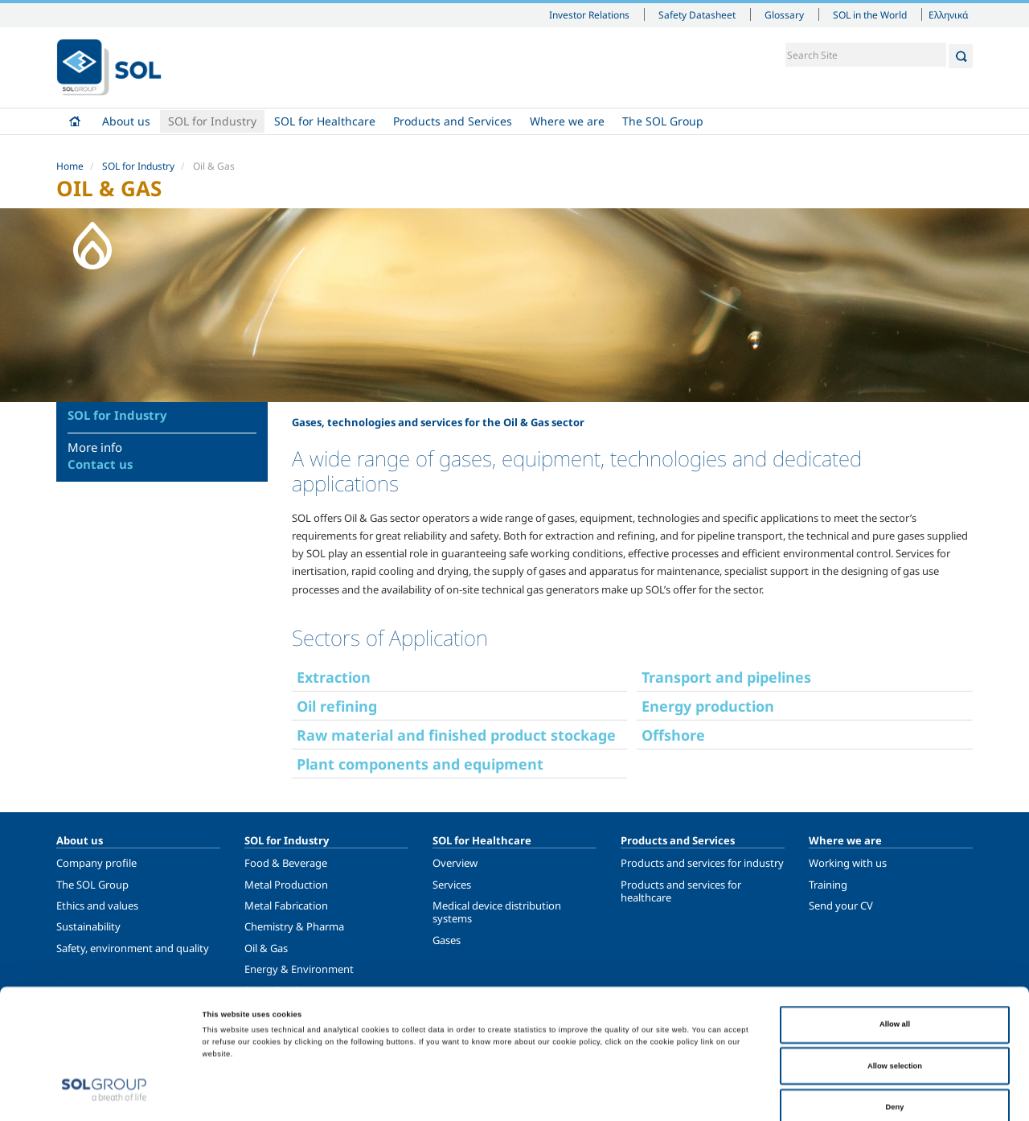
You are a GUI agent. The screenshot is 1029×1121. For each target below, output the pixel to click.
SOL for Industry (212, 121)
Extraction (334, 677)
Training (828, 884)
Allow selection (894, 992)
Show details (662, 1094)
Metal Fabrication (286, 905)
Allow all (894, 950)
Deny (895, 1033)
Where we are (567, 121)
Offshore (673, 735)
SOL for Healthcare (324, 121)
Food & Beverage (285, 863)
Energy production (708, 706)
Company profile (96, 863)
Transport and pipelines (726, 677)
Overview (455, 863)
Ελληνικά (948, 14)
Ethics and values (97, 905)
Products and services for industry (702, 863)
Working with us (848, 863)
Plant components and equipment (420, 764)
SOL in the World (870, 14)
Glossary (784, 14)
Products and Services (452, 121)
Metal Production (286, 884)
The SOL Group (662, 121)
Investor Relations (589, 14)
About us (126, 121)
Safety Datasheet (697, 14)
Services (452, 884)
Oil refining (337, 706)
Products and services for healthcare (681, 891)
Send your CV (841, 905)
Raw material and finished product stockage (456, 735)
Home (74, 121)
